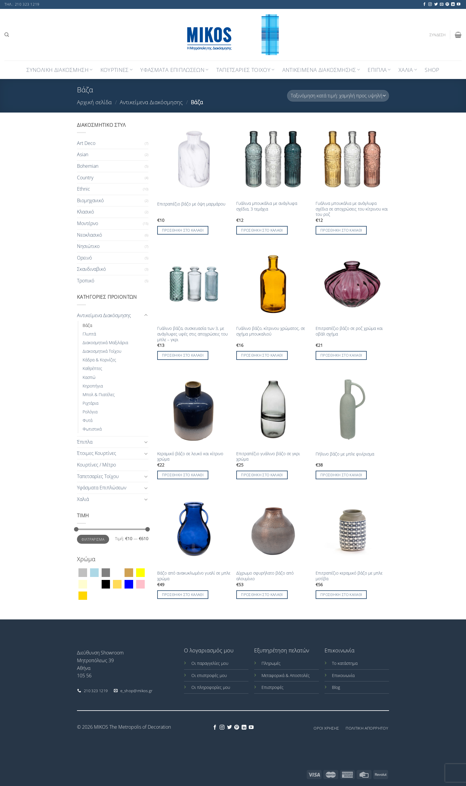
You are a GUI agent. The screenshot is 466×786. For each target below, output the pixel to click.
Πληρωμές (271, 663)
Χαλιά (83, 499)
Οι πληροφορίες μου (210, 687)
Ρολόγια (90, 412)
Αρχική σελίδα (94, 102)
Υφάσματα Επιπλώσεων (101, 487)
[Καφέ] (129, 572)
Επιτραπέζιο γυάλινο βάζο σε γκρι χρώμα (268, 456)
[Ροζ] (140, 583)
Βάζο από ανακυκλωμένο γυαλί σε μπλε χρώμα (193, 575)
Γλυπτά (89, 334)
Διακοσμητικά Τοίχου (102, 351)
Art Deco (86, 143)
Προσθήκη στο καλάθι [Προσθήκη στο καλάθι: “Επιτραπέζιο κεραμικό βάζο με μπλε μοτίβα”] (341, 594)
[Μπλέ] (129, 583)
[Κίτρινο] (140, 572)
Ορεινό (84, 257)
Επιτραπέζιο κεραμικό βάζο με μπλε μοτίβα (349, 575)
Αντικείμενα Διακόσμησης (151, 102)
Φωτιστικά (92, 429)
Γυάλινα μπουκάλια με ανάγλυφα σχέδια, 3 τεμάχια (266, 206)
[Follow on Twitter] (436, 4)
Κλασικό (85, 211)
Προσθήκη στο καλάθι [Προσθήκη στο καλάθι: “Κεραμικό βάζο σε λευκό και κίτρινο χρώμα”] (183, 475)
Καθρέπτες (92, 368)
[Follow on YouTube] (458, 4)
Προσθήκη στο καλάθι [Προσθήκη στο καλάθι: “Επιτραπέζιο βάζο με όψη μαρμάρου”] (183, 230)
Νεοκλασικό (89, 235)
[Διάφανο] (117, 572)
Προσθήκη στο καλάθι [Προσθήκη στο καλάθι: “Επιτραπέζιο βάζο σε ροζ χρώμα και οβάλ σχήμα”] (341, 355)
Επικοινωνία (343, 675)
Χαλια (408, 69)
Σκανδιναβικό (91, 269)
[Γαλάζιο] (94, 572)
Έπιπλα (84, 442)
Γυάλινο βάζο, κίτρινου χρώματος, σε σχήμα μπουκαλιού (270, 331)
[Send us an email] (441, 4)
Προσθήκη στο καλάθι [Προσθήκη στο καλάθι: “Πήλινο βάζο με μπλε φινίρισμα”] (341, 475)
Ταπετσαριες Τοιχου (245, 69)
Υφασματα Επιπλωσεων (174, 69)
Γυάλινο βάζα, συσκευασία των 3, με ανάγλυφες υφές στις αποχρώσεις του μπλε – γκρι (192, 334)
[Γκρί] (106, 572)
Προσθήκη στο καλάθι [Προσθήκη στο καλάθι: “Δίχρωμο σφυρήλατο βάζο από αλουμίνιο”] (262, 594)
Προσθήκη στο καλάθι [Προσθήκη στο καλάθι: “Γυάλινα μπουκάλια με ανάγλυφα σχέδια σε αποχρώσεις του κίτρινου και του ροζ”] (341, 230)
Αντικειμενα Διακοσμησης (321, 69)
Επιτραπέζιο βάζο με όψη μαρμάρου (191, 204)
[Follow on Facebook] (424, 4)
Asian (82, 154)
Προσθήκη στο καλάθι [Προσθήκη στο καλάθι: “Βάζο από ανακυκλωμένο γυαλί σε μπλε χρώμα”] (183, 594)
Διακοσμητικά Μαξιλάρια (105, 342)
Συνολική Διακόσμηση (59, 69)
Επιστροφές (273, 687)
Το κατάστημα (345, 663)
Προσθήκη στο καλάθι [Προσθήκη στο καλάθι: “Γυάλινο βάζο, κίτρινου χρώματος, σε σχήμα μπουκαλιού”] (262, 355)
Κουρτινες (116, 69)
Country (85, 177)
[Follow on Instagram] (430, 4)
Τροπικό (85, 280)
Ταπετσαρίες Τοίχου (98, 476)
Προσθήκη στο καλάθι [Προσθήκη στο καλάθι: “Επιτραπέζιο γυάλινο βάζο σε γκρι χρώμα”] (262, 475)
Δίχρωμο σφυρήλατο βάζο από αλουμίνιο (265, 575)
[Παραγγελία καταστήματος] (338, 96)
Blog (336, 687)
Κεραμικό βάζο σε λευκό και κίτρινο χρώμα (190, 456)
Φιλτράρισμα (92, 539)
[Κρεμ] (83, 583)
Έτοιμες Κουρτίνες (96, 453)
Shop (432, 69)
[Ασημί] (83, 572)
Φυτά (87, 420)
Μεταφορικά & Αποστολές (286, 675)
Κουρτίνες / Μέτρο (96, 464)
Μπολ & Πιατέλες (99, 394)
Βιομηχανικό (90, 200)
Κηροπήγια (93, 386)
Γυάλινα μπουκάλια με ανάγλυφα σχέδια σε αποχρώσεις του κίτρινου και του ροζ (352, 209)
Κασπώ (89, 377)
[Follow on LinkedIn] (453, 4)
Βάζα (87, 325)
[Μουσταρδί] (117, 583)
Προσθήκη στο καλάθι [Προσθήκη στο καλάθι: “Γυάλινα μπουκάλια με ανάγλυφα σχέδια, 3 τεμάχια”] (262, 230)
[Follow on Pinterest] (447, 4)
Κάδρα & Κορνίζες (99, 360)
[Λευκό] (94, 583)
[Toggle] (146, 315)
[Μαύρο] (106, 583)
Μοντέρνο (87, 223)
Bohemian (87, 166)
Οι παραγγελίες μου (209, 663)
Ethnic (83, 189)
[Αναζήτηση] (6, 34)
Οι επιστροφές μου (209, 675)
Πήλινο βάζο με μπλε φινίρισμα (345, 454)
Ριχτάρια (90, 403)
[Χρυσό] (83, 595)
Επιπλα (379, 69)
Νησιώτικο (88, 246)
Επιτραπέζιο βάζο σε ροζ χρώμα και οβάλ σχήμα (349, 331)
